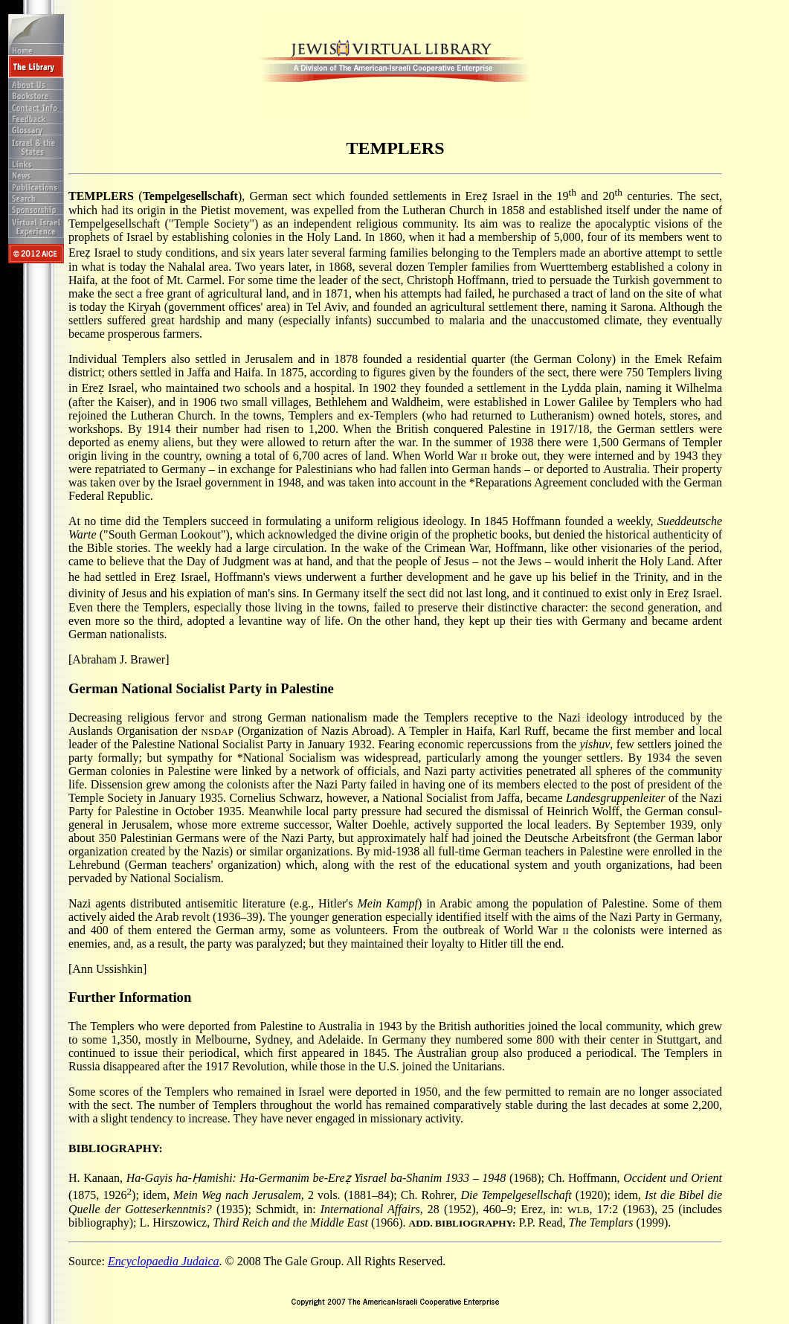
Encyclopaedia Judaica (163, 1261)
